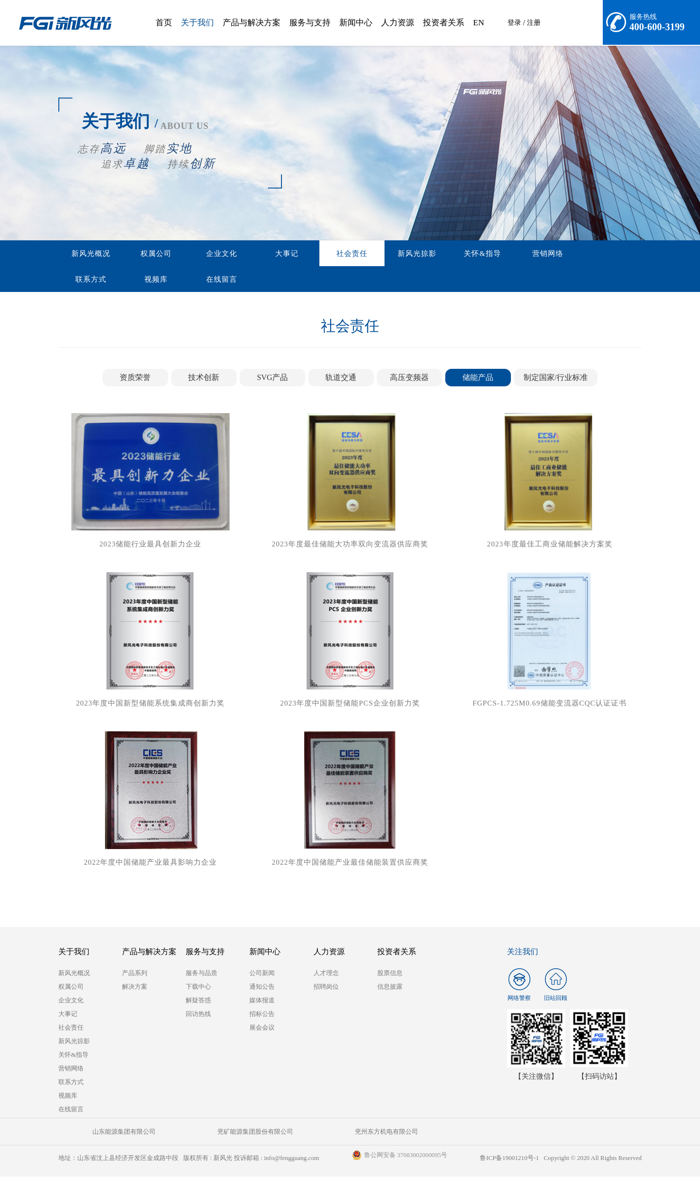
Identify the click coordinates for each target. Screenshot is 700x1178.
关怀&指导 (419, 253)
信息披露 (389, 988)
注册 (534, 22)
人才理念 (326, 974)
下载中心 (198, 988)
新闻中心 (355, 22)
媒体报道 (262, 1001)
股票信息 (389, 974)
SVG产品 (272, 378)
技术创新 (203, 378)
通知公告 (262, 988)
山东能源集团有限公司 (107, 1133)
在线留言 (86, 280)
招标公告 (262, 1015)
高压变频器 (409, 378)
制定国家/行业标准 (556, 378)
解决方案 (134, 988)
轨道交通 (340, 378)
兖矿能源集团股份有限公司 (204, 1133)
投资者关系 (443, 22)
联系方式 (529, 253)
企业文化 (196, 253)
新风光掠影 (363, 253)
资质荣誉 (135, 378)
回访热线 (198, 1015)
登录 (514, 22)
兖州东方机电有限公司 (301, 1133)
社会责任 (307, 253)
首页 (164, 22)
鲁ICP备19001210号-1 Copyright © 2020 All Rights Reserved (560, 1159)
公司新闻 (262, 974)
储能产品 (477, 378)
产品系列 (134, 974)
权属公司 (141, 253)
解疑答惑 (198, 1001)
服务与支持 (310, 22)
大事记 (252, 253)
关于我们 (197, 22)
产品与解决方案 (251, 22)
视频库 (584, 253)
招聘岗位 (326, 988)
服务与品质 (201, 974)
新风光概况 (86, 253)
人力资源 (397, 22)
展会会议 (262, 1029)
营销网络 (474, 253)
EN (478, 22)
